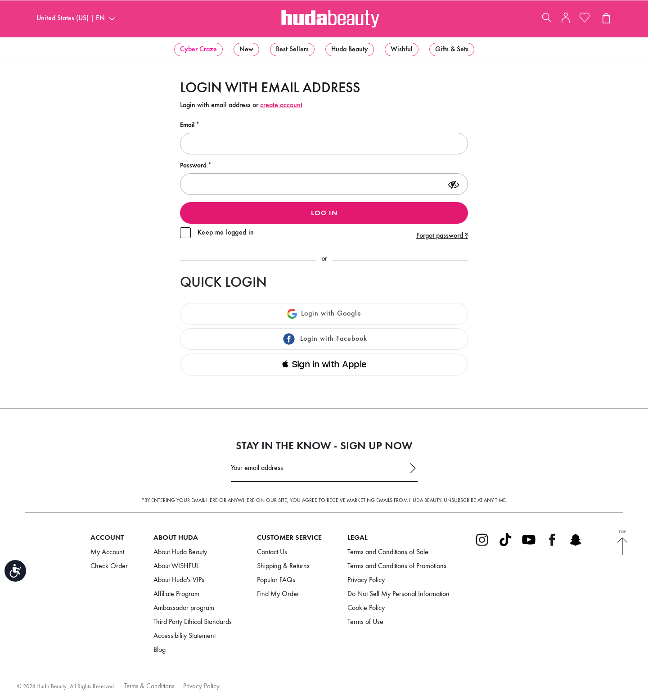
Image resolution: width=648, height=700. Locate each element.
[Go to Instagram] (482, 545)
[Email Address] (324, 471)
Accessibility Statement (184, 636)
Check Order (109, 566)
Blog (159, 650)
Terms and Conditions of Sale (387, 552)
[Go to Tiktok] (505, 545)
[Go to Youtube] (529, 545)
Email (188, 125)
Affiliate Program (176, 594)
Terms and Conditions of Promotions (396, 566)
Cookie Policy (366, 608)
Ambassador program (183, 608)
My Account (107, 552)
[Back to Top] (622, 543)
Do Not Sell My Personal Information (398, 594)
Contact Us (272, 552)
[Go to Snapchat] (575, 545)
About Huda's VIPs (178, 580)
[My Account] (566, 20)
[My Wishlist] (585, 19)
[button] (198, 49)
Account (107, 538)
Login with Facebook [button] (324, 339)
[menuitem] (198, 49)
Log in (324, 213)
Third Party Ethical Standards (192, 622)
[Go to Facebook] (552, 545)
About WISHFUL (176, 566)
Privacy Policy (366, 580)
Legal (357, 538)
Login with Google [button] (324, 313)
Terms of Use (365, 622)
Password (194, 166)
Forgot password (442, 235)
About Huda (175, 538)
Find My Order (278, 594)
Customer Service (289, 538)
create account (281, 105)
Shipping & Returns (283, 566)
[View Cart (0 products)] (605, 19)
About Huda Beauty (180, 552)
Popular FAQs (276, 580)
